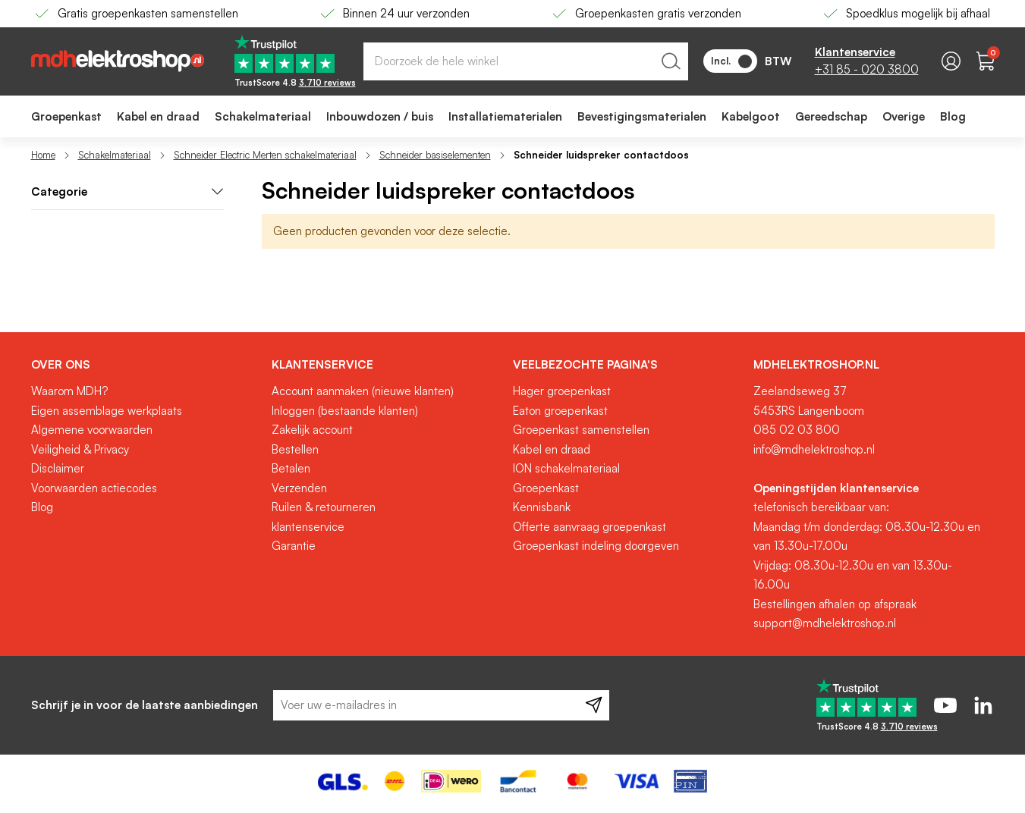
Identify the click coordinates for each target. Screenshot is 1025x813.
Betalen (291, 468)
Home (43, 155)
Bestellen (295, 449)
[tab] (127, 192)
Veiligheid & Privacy (80, 449)
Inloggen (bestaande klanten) (345, 410)
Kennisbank (542, 507)
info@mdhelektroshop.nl (814, 449)
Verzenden (299, 488)
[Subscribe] (593, 705)
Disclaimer (57, 468)
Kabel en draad (551, 449)
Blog (42, 507)
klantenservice (308, 527)
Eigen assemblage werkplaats (106, 410)
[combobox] (525, 61)
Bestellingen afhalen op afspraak (835, 604)
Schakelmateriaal (114, 155)
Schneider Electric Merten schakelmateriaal (265, 155)
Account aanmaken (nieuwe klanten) (363, 391)
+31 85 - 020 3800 (867, 69)
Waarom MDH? (69, 391)
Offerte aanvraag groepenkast (589, 527)
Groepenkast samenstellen (581, 429)
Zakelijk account (312, 429)
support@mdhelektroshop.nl (824, 623)
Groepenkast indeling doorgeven (596, 545)
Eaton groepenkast (560, 410)
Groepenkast (546, 488)
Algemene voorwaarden (91, 429)
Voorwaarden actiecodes (94, 488)
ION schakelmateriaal (566, 468)
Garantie (294, 545)
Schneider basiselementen (435, 155)
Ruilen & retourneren (324, 507)
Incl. (731, 61)
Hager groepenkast (562, 391)
